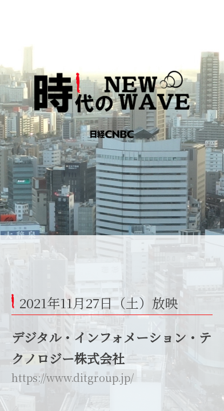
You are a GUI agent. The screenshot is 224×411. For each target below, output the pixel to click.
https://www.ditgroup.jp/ (72, 377)
